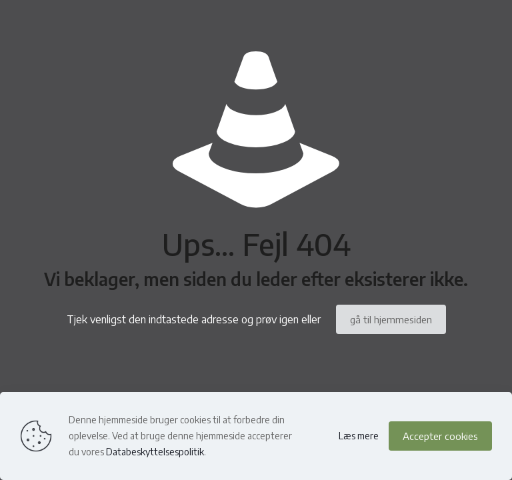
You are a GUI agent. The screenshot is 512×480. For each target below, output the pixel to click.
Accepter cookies (440, 436)
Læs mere (359, 435)
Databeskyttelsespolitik (155, 451)
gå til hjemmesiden (391, 319)
